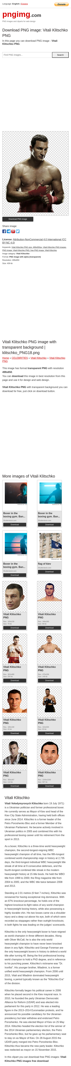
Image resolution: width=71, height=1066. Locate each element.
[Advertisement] (35, 95)
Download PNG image (18, 219)
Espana (24, 4)
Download (15, 525)
